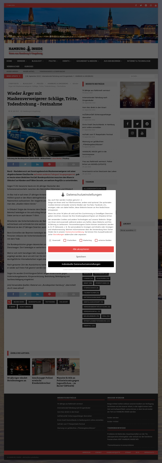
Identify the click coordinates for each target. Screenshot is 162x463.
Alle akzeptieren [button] (81, 249)
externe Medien (103, 240)
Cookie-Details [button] (68, 270)
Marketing (86, 240)
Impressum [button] (95, 270)
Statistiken (70, 240)
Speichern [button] (81, 256)
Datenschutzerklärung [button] (82, 270)
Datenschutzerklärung (74, 231)
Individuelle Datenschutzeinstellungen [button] (81, 264)
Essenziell (54, 240)
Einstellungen (58, 234)
